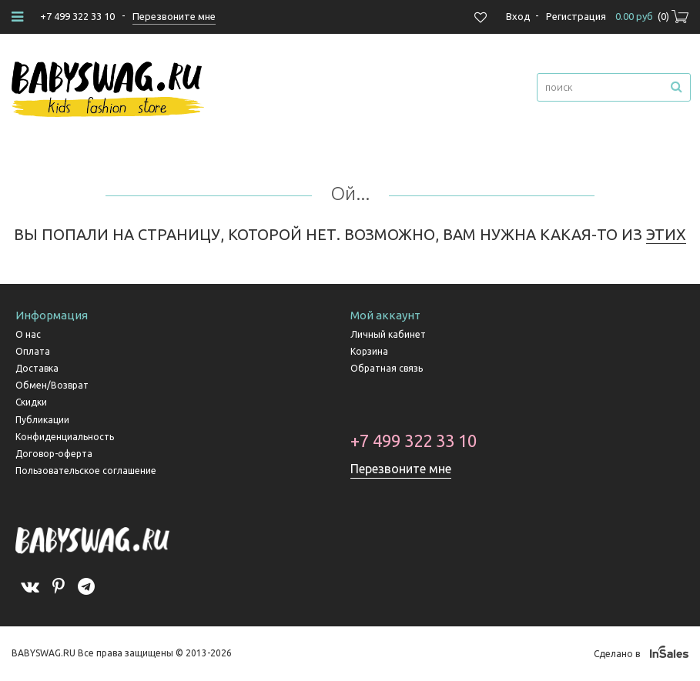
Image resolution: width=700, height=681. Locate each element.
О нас (28, 334)
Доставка (37, 368)
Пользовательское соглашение (85, 471)
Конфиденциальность (64, 437)
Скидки (31, 402)
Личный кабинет (388, 334)
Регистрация (576, 16)
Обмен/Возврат (52, 385)
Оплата (32, 351)
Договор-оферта (53, 454)
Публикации (42, 420)
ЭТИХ (666, 234)
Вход (518, 16)
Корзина (369, 351)
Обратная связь (386, 368)
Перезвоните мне (400, 469)
